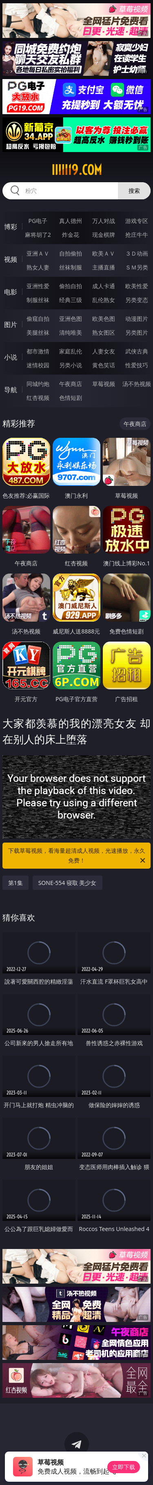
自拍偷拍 (70, 253)
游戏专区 (136, 221)
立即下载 (123, 1467)
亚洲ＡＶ (38, 253)
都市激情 (38, 351)
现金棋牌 (103, 234)
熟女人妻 (38, 267)
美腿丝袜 (38, 332)
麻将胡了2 (38, 234)
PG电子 (37, 221)
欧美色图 (103, 318)
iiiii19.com (76, 170)
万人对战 (103, 221)
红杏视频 (38, 398)
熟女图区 (103, 332)
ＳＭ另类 (136, 267)
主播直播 (103, 267)
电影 (10, 291)
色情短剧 (70, 398)
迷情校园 (38, 365)
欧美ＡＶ (103, 253)
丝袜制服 (70, 267)
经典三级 (70, 300)
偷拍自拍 (70, 286)
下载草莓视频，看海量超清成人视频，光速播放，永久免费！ (77, 856)
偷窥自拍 (38, 318)
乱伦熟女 (103, 300)
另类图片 (136, 332)
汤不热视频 (136, 384)
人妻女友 (103, 351)
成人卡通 (103, 286)
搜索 (134, 190)
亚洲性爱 (38, 286)
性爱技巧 (136, 365)
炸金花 (70, 234)
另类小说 (70, 365)
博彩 (10, 226)
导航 (10, 389)
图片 (10, 324)
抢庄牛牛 (136, 234)
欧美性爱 (136, 286)
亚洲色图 (70, 318)
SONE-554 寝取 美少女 (67, 883)
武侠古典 (136, 351)
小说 (10, 357)
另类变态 (136, 300)
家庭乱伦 (70, 351)
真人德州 (70, 221)
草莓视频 (103, 384)
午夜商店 (70, 384)
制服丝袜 (38, 300)
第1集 (15, 883)
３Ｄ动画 (136, 253)
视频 (10, 259)
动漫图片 (136, 318)
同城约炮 (38, 384)
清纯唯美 (70, 332)
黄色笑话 (103, 365)
